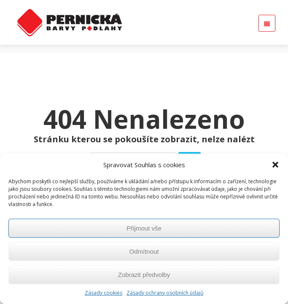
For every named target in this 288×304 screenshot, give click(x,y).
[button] (275, 164)
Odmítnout (144, 251)
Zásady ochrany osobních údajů (165, 292)
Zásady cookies (103, 292)
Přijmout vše (144, 228)
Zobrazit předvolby (144, 274)
